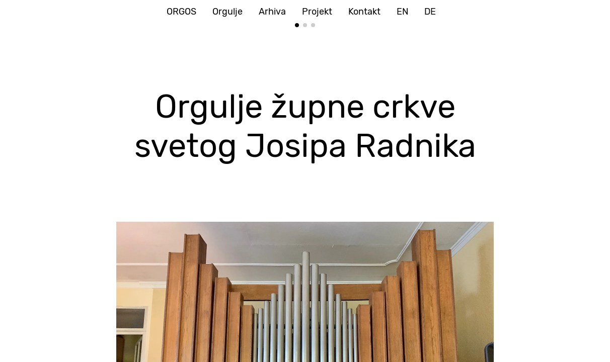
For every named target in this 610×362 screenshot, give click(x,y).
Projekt (317, 11)
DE (430, 11)
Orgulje (227, 11)
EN (402, 11)
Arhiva (272, 11)
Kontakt (364, 11)
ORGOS (181, 11)
